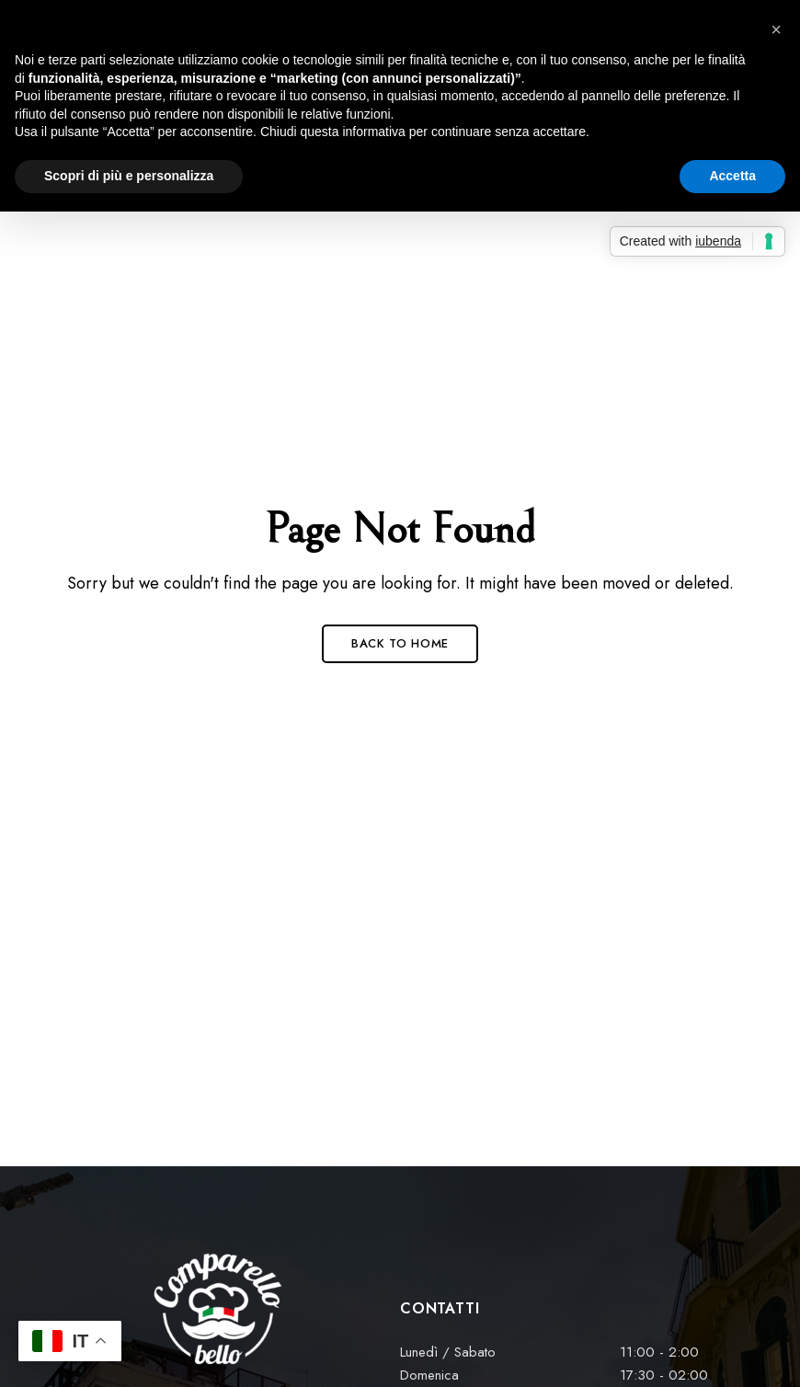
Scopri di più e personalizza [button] (128, 175)
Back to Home (400, 643)
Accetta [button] (732, 175)
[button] (776, 29)
